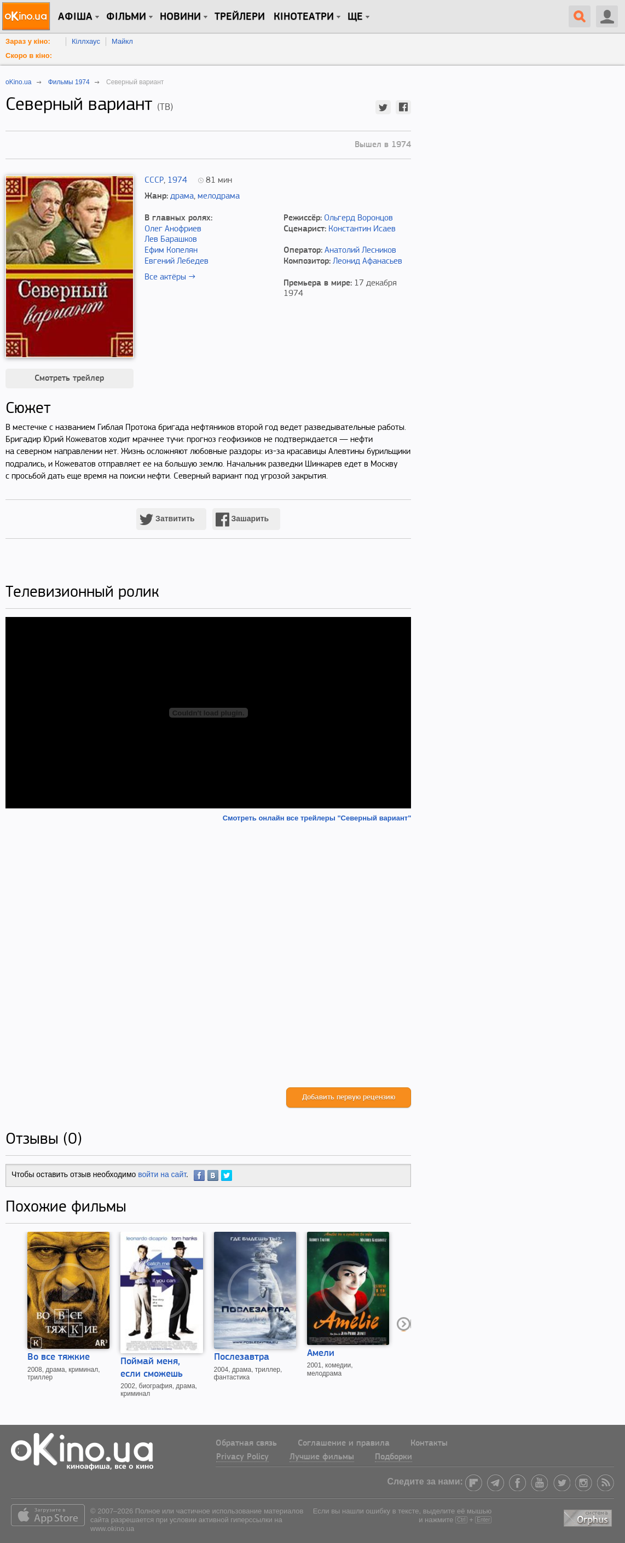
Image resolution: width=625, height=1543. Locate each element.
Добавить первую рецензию (348, 1097)
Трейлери (240, 16)
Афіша (75, 16)
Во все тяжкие (58, 1357)
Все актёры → (169, 277)
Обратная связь (246, 1443)
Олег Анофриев (172, 229)
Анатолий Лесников (360, 250)
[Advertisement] (208, 955)
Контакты (429, 1443)
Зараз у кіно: (27, 41)
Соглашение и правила (344, 1443)
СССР (154, 180)
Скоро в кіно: (28, 55)
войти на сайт (162, 1174)
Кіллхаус (86, 41)
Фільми (126, 16)
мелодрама (219, 196)
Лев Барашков (170, 239)
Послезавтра (241, 1357)
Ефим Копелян (171, 250)
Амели (320, 1353)
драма (182, 196)
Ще (355, 16)
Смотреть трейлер (69, 378)
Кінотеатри (304, 16)
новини (180, 16)
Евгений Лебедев (176, 261)
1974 (177, 180)
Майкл (122, 41)
